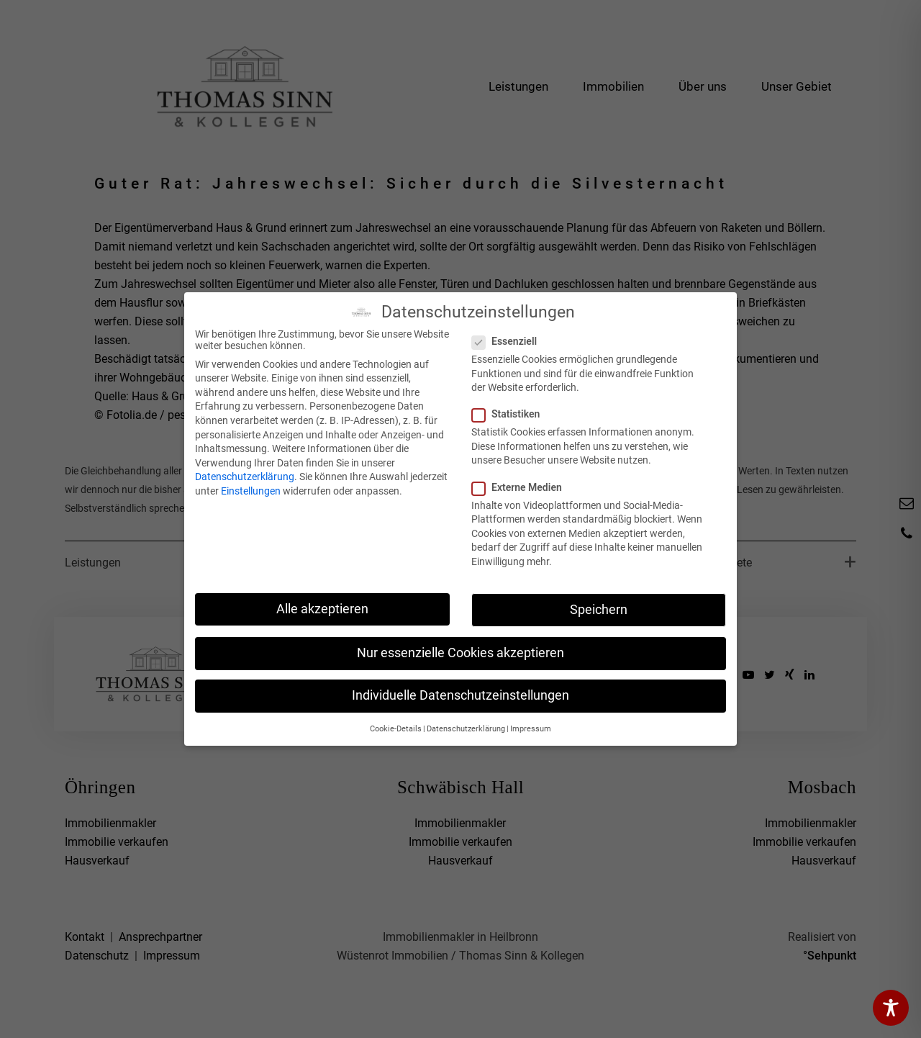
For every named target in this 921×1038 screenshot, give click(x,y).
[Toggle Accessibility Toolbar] (890, 1007)
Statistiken (510, 414)
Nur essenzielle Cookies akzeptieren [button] (460, 653)
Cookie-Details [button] (396, 729)
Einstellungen (251, 491)
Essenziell (508, 341)
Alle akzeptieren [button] (322, 609)
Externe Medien (521, 487)
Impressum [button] (530, 729)
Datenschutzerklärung (244, 476)
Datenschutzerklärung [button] (466, 729)
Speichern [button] (598, 610)
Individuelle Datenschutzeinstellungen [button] (460, 695)
